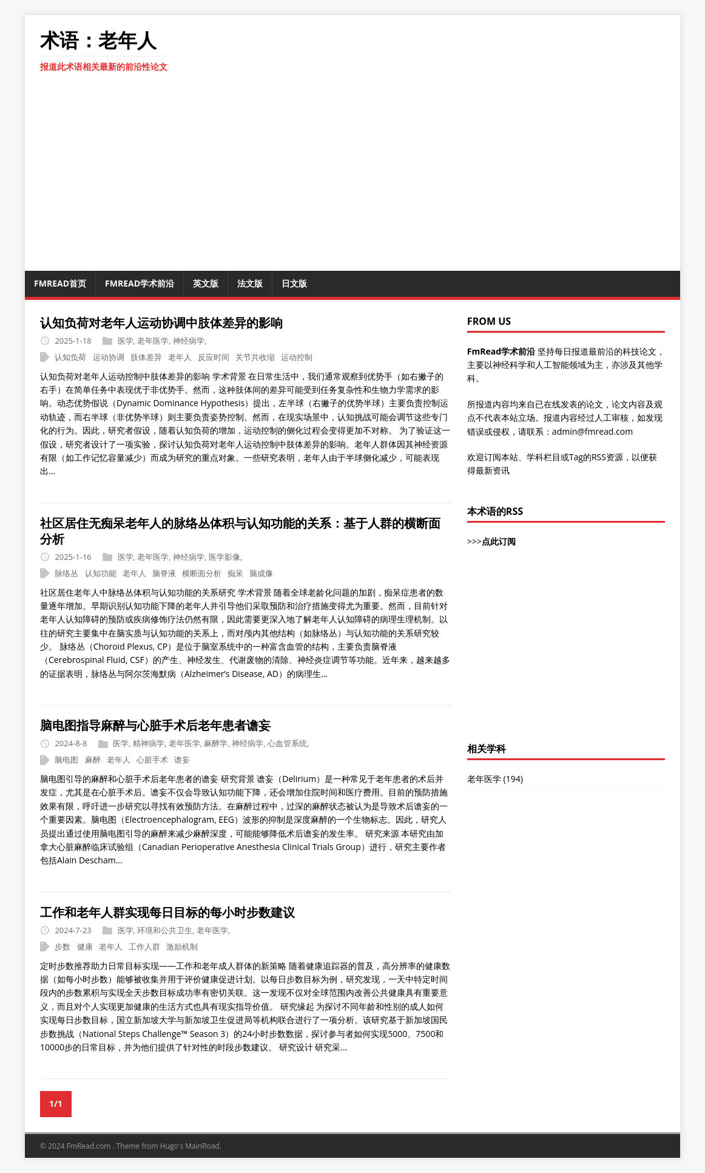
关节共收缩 (255, 357)
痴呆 (235, 573)
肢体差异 (146, 357)
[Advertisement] (566, 651)
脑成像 (261, 573)
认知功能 (100, 573)
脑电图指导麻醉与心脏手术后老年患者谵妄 (155, 725)
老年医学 (153, 340)
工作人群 (144, 946)
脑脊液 (164, 573)
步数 (62, 946)
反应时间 (213, 357)
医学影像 (224, 556)
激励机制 (182, 946)
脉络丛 (66, 573)
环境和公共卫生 (164, 930)
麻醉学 (216, 743)
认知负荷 (70, 357)
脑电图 (66, 759)
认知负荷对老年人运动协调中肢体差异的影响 (161, 322)
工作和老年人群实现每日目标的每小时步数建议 (167, 912)
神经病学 (188, 340)
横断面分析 (201, 573)
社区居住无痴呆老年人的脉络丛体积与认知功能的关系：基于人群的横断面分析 (240, 531)
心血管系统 (287, 743)
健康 (85, 946)
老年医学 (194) (495, 778)
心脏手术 (152, 759)
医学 (125, 340)
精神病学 (148, 743)
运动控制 (296, 357)
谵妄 (182, 759)
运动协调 (108, 357)
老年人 (180, 357)
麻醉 (93, 759)
